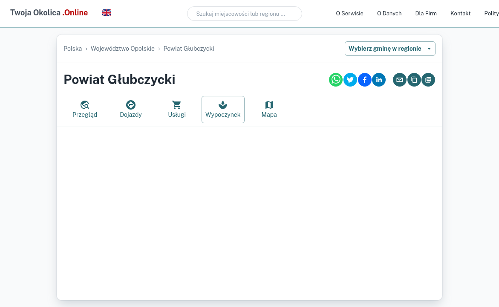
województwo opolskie (123, 48)
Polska (72, 48)
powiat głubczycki (188, 48)
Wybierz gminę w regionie (390, 48)
